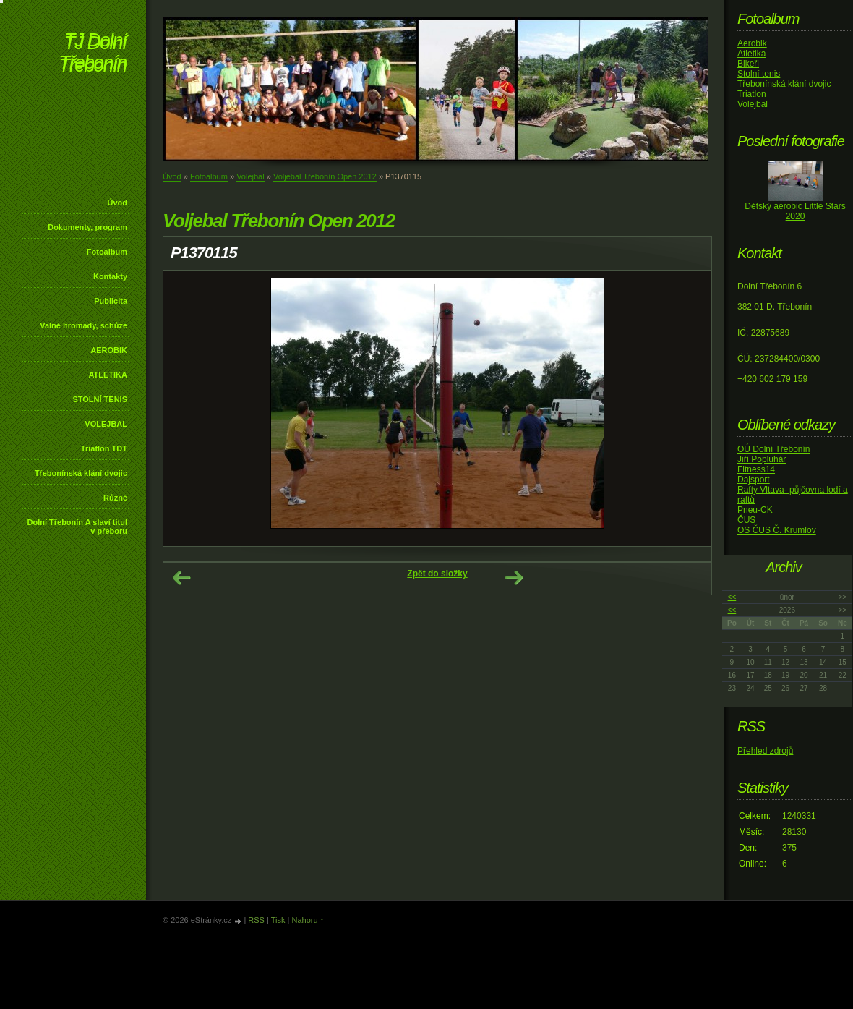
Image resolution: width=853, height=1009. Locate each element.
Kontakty (110, 276)
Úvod (118, 202)
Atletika (751, 53)
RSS (256, 920)
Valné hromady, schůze (83, 325)
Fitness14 (756, 469)
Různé (115, 497)
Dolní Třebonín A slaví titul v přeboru (77, 526)
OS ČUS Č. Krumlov (776, 530)
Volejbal (250, 176)
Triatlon (751, 94)
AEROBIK (108, 350)
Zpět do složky (437, 574)
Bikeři (748, 64)
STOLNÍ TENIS (99, 399)
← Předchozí (181, 578)
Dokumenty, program (87, 227)
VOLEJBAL (106, 424)
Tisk (278, 920)
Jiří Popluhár (761, 459)
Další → (514, 578)
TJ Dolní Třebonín (93, 54)
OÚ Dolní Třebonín (773, 449)
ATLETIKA (107, 374)
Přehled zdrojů (765, 751)
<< (732, 597)
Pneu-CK (755, 510)
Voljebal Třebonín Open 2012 (325, 176)
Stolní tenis (758, 74)
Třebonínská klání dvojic (81, 473)
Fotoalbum (107, 251)
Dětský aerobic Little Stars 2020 (795, 211)
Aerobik (752, 43)
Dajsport (753, 479)
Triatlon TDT (104, 448)
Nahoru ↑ (307, 920)
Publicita (110, 301)
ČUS (746, 520)
